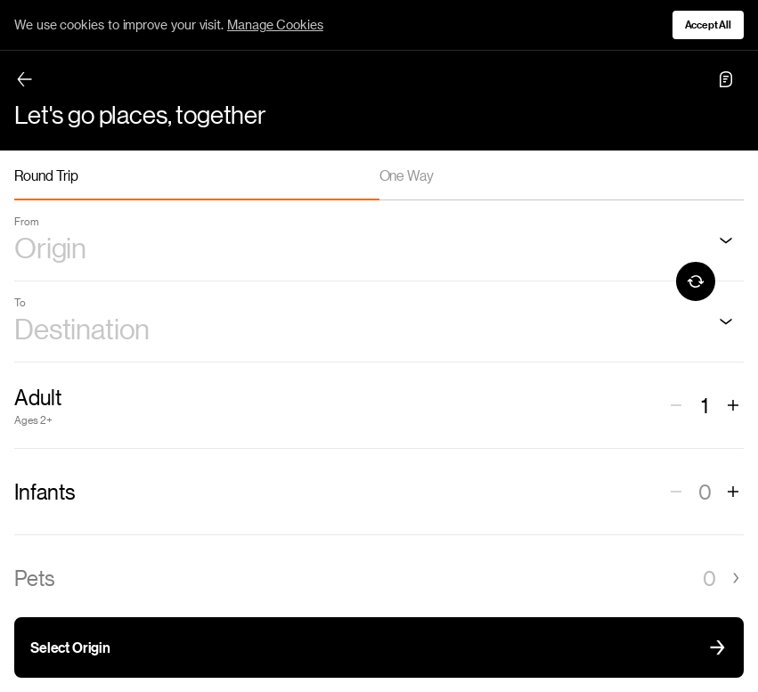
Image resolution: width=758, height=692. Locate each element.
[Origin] (726, 240)
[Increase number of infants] (733, 491)
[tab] (196, 175)
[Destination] (726, 321)
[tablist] (379, 175)
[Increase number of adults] (733, 405)
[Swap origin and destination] (695, 281)
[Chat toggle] (726, 79)
